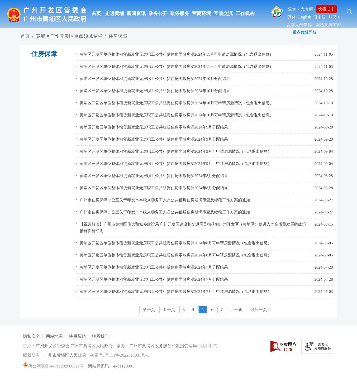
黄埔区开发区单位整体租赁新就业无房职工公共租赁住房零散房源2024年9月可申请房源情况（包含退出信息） (176, 151)
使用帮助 (77, 336)
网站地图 (54, 336)
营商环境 (201, 13)
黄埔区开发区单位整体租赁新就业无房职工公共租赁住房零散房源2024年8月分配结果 (154, 176)
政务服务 (179, 13)
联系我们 (100, 336)
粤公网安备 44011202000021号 (53, 366)
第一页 (149, 309)
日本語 (319, 17)
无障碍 (307, 9)
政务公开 (158, 13)
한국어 (334, 17)
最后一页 (258, 309)
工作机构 (245, 13)
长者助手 (326, 9)
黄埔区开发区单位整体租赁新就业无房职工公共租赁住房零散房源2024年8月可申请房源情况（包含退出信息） (176, 243)
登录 (292, 9)
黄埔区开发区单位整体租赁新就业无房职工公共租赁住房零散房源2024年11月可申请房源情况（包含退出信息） (176, 54)
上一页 (169, 309)
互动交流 (223, 13)
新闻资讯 (136, 13)
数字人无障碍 (299, 25)
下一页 (237, 309)
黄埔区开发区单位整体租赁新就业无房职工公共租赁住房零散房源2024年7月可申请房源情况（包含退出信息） (176, 291)
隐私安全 (31, 336)
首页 (96, 13)
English (304, 17)
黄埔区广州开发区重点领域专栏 (69, 36)
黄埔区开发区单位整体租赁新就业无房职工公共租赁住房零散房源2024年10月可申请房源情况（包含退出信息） (177, 103)
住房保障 (117, 36)
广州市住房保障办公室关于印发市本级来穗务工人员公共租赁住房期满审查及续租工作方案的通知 (165, 200)
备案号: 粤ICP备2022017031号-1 (119, 355)
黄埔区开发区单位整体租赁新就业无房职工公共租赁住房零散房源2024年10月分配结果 (155, 79)
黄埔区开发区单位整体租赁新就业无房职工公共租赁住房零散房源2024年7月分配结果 (154, 267)
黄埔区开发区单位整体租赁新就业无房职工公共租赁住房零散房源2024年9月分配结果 (154, 127)
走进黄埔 (114, 13)
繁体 (292, 17)
